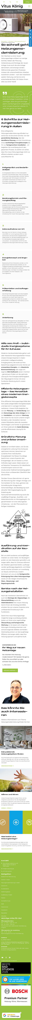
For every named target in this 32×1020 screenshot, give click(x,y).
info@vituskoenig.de (17, 1)
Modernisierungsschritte (8, 42)
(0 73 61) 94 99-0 (10, 1)
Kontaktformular (5, 901)
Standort (3, 1)
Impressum (4, 910)
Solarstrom (4, 885)
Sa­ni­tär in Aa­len (5, 879)
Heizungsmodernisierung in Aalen (10, 882)
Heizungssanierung (19, 41)
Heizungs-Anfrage (9, 670)
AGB (2, 904)
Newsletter (4, 913)
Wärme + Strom (6, 808)
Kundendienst (5, 888)
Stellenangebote (5, 891)
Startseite (4, 41)
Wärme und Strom (9, 794)
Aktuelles (3, 916)
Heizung (10, 41)
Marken (3, 898)
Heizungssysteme (6, 766)
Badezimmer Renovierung (8, 876)
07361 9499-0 (7, 665)
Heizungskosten (6, 849)
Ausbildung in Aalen (6, 895)
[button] (11, 1015)
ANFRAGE (30, 43)
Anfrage (27, 1)
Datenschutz (4, 907)
